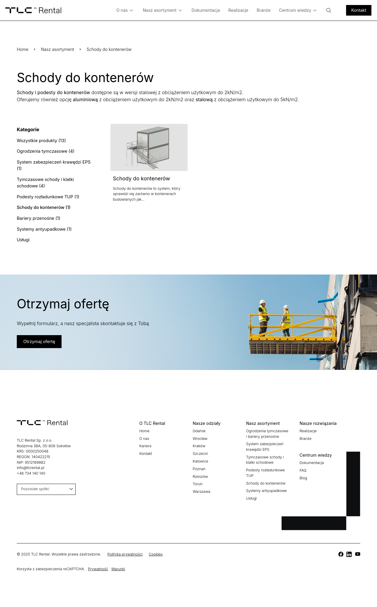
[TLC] (340, 551)
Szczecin (200, 450)
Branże (263, 10)
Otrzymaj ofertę (38, 338)
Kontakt (358, 10)
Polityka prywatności (125, 551)
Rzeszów (200, 473)
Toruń (197, 480)
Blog (303, 474)
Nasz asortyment (162, 10)
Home (23, 49)
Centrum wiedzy (298, 10)
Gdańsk (199, 427)
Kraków (199, 442)
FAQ (303, 467)
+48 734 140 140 (31, 470)
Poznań (199, 465)
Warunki (118, 565)
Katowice (200, 457)
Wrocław (200, 435)
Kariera (145, 442)
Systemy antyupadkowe (266, 487)
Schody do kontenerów (141, 178)
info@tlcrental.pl (30, 464)
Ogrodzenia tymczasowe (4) (45, 150)
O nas (124, 10)
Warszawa (201, 488)
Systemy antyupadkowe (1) (43, 226)
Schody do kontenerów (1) (43, 205)
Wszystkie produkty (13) (41, 140)
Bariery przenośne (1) (38, 215)
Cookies (156, 551)
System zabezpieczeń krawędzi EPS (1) (52, 164)
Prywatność (98, 565)
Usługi (23, 236)
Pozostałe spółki (47, 485)
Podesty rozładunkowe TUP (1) (47, 194)
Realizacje (238, 10)
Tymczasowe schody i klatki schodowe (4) (44, 181)
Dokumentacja (205, 10)
